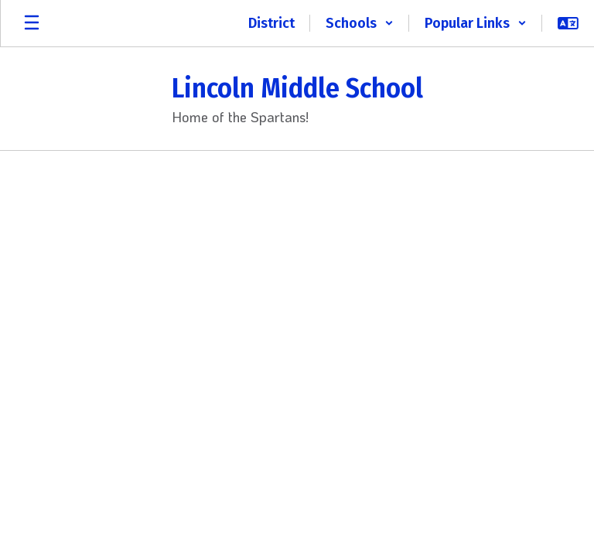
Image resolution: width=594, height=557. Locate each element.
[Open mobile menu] (32, 23)
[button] (359, 23)
